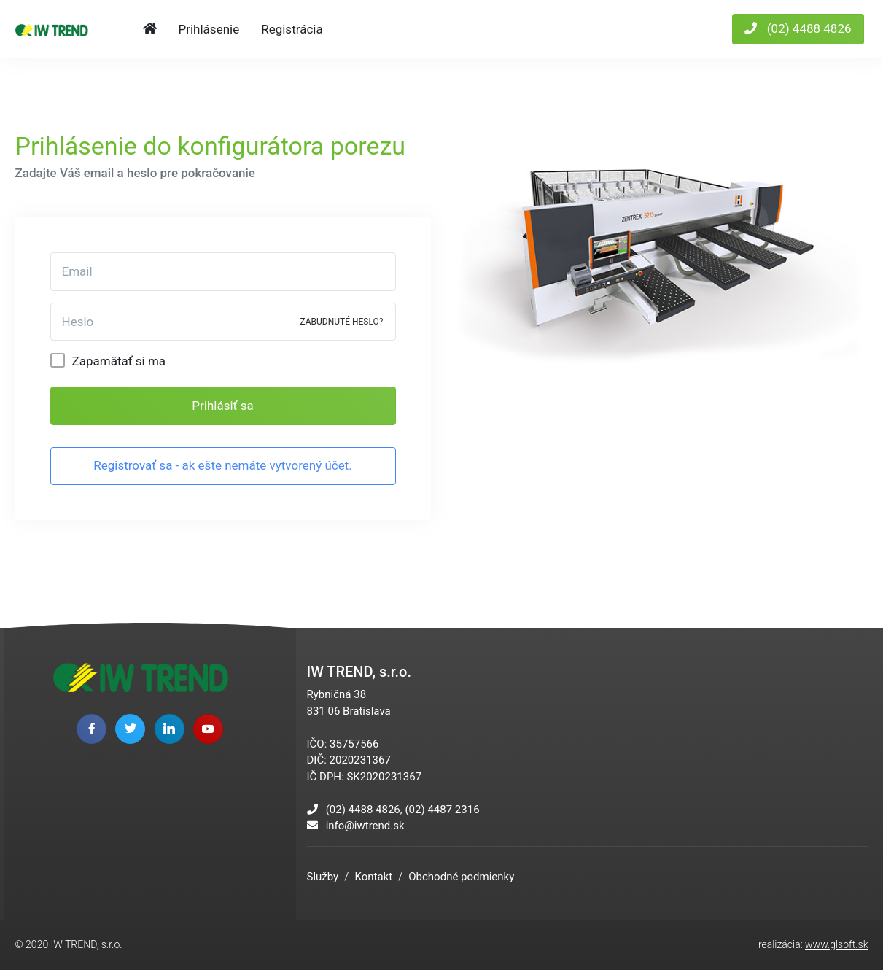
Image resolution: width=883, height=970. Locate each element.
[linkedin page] (169, 729)
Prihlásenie (209, 29)
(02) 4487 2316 (442, 809)
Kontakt (373, 876)
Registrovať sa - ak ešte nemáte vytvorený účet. (222, 465)
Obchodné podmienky (461, 876)
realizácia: (813, 944)
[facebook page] (91, 729)
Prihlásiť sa (222, 405)
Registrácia (291, 29)
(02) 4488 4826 (798, 28)
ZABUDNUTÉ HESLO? (341, 322)
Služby (323, 876)
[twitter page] (130, 729)
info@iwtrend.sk (365, 825)
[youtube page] (208, 729)
